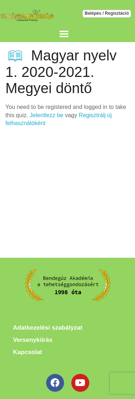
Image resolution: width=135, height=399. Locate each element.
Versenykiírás (33, 339)
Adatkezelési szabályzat (47, 327)
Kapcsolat (27, 352)
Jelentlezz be (46, 115)
